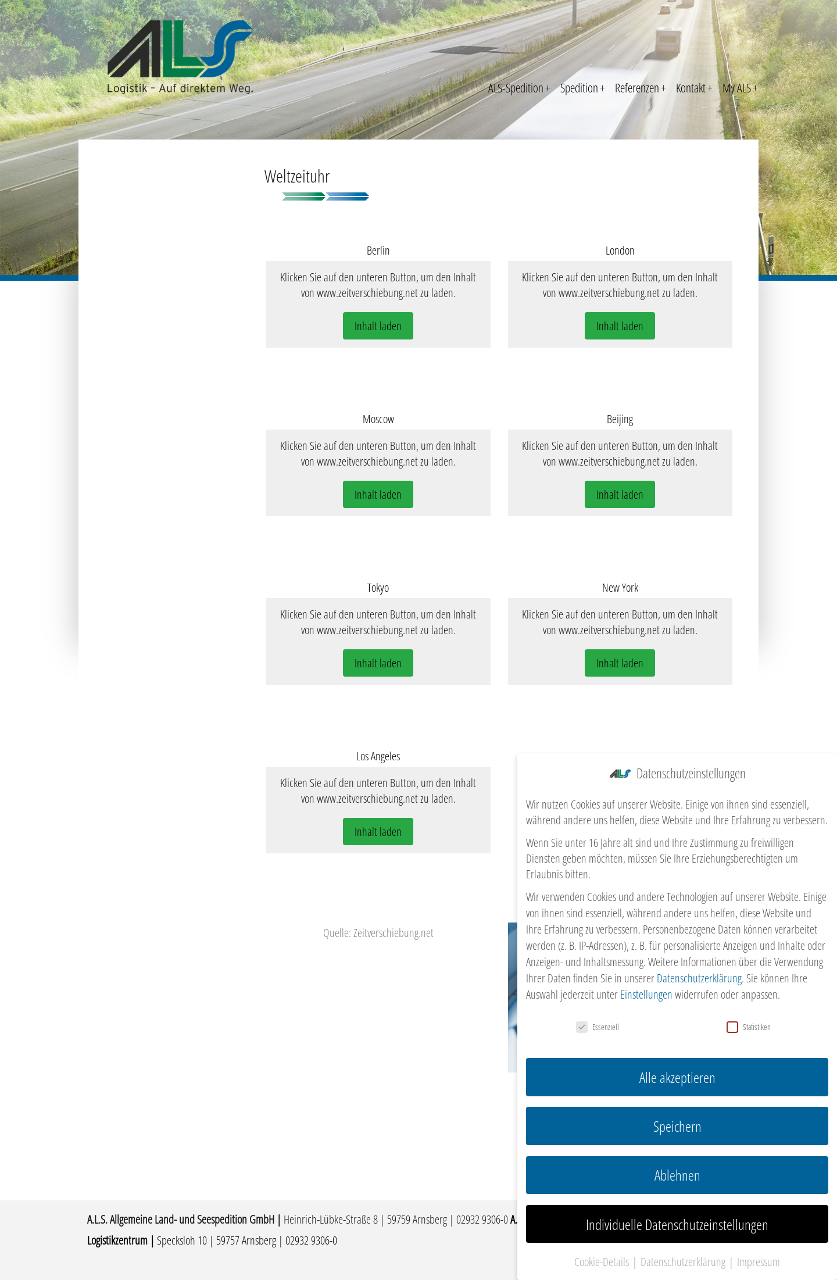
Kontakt (694, 88)
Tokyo (378, 587)
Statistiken (749, 1022)
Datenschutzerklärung (699, 974)
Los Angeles (378, 756)
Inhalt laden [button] (378, 326)
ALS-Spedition (519, 88)
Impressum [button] (758, 1257)
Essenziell (597, 1022)
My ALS (740, 88)
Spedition (582, 88)
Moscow (378, 419)
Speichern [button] (677, 1122)
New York (620, 587)
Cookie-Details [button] (602, 1257)
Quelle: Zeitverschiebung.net (378, 933)
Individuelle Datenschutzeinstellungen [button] (677, 1219)
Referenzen (640, 88)
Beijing (620, 419)
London (620, 250)
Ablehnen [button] (677, 1171)
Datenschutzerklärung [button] (684, 1257)
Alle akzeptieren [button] (677, 1073)
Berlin (378, 250)
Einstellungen (646, 990)
